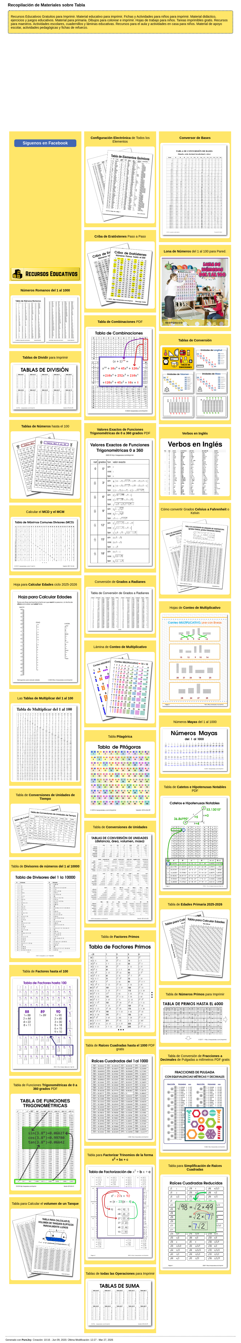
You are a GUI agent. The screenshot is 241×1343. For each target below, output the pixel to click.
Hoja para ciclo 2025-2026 (45, 584)
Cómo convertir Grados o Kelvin (195, 511)
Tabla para (195, 1167)
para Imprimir (45, 357)
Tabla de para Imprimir (195, 994)
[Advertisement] (120, 79)
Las (45, 698)
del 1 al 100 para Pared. (195, 251)
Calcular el (45, 512)
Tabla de (45, 796)
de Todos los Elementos (120, 139)
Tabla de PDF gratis (120, 1047)
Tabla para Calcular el (45, 1203)
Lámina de (120, 647)
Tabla (120, 736)
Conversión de (120, 582)
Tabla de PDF (195, 788)
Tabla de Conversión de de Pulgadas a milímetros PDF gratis (195, 1057)
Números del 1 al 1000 (195, 722)
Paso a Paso (120, 236)
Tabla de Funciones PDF (45, 1087)
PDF (120, 322)
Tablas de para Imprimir (120, 1273)
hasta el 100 (45, 426)
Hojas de (195, 607)
